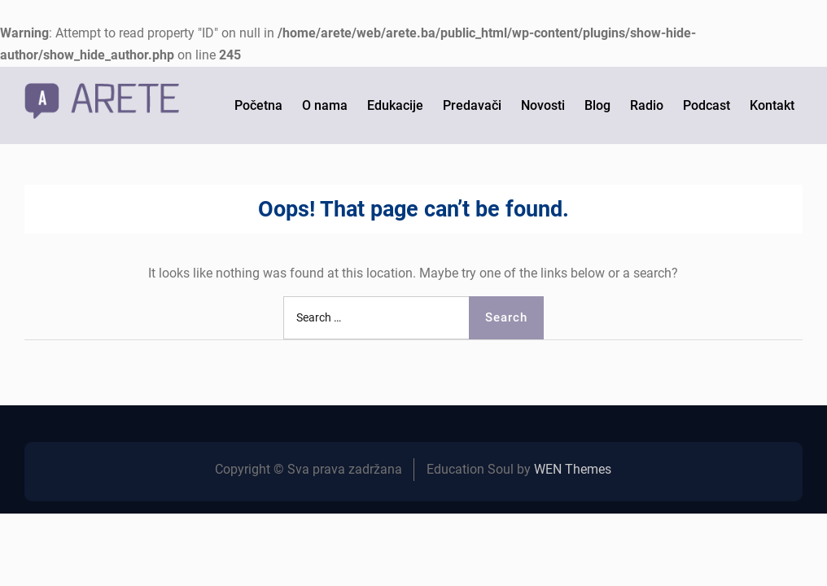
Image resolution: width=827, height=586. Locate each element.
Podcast (706, 105)
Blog (597, 105)
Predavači (472, 105)
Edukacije (395, 105)
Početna (258, 105)
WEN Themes (572, 469)
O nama (325, 105)
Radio (646, 105)
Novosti (543, 105)
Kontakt (772, 105)
